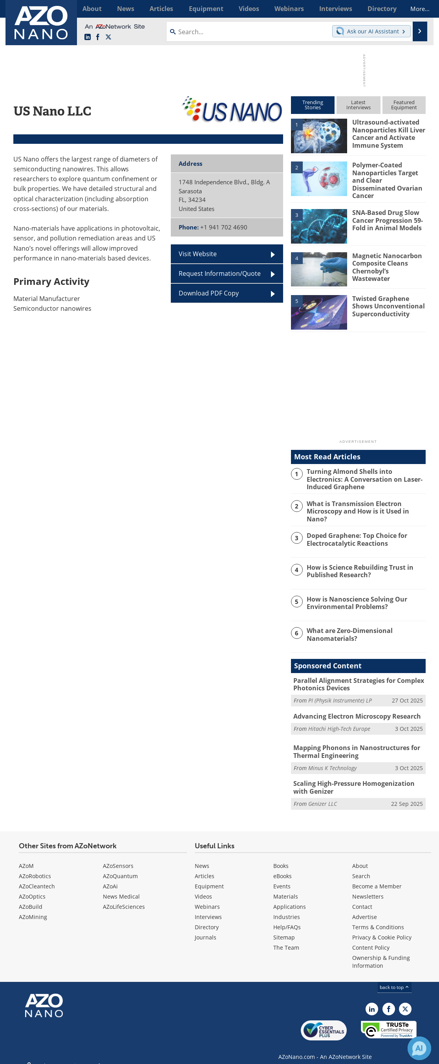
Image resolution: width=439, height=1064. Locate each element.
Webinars (207, 898)
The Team (286, 939)
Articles (204, 867)
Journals (205, 928)
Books (281, 857)
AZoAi (110, 877)
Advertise (364, 908)
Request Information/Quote (220, 273)
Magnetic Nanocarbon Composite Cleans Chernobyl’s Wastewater (388, 258)
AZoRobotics (35, 867)
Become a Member (377, 877)
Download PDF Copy (209, 293)
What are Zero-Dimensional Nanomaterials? (347, 629)
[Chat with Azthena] (419, 1048)
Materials (285, 888)
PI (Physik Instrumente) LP (340, 694)
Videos (203, 888)
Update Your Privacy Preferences (73, 1054)
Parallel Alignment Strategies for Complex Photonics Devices (355, 678)
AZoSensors (118, 857)
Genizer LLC (322, 795)
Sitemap (284, 928)
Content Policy (371, 939)
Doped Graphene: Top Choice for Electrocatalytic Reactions (355, 534)
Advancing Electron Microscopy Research (354, 710)
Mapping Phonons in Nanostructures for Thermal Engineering (352, 744)
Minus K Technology (332, 760)
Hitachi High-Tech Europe (339, 721)
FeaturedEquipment (404, 105)
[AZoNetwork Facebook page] (98, 37)
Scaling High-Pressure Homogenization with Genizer (357, 779)
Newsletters (368, 888)
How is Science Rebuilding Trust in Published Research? (357, 566)
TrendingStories (312, 105)
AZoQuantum (120, 867)
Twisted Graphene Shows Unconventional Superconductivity (386, 301)
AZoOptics (32, 888)
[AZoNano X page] (108, 37)
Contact (362, 898)
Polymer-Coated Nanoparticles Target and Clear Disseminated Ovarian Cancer (387, 175)
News (202, 857)
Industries (286, 908)
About (360, 857)
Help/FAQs (287, 918)
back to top (395, 978)
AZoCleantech (37, 877)
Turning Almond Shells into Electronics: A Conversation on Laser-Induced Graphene (365, 474)
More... (415, 9)
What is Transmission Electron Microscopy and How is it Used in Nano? (365, 502)
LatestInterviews (358, 105)
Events (282, 877)
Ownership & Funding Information (381, 953)
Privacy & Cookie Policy (382, 928)
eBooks (282, 867)
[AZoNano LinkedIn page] (87, 37)
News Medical (121, 888)
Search (361, 867)
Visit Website (198, 253)
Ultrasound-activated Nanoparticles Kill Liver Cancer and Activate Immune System (387, 132)
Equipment (209, 877)
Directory (207, 918)
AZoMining (33, 908)
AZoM (26, 857)
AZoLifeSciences (124, 898)
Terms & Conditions (378, 918)
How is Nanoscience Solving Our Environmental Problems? (354, 597)
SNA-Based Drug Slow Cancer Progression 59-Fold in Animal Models (385, 215)
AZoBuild (30, 898)
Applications (289, 898)
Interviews (208, 908)
